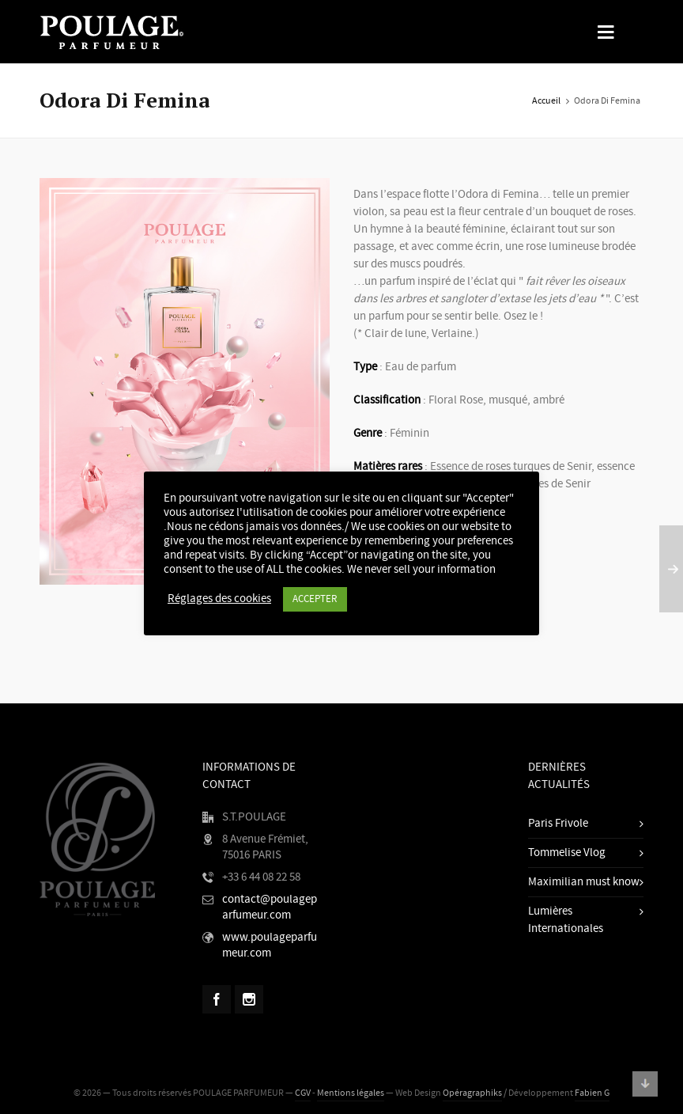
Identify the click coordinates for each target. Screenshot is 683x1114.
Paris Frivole (558, 823)
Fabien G (592, 1093)
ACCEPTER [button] (315, 599)
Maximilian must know (584, 881)
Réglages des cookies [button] (219, 599)
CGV (303, 1093)
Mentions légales (350, 1093)
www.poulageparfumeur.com (269, 945)
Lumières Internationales (565, 920)
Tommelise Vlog (567, 852)
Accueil (546, 101)
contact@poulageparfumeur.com (269, 907)
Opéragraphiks (472, 1093)
